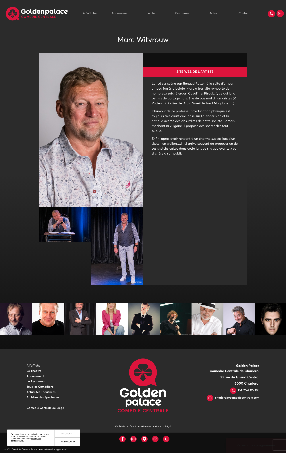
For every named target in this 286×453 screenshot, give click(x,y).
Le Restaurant (36, 381)
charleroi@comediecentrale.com (233, 397)
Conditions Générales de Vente (145, 426)
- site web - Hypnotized (55, 449)
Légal (168, 426)
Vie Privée (120, 426)
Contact (244, 13)
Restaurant (182, 13)
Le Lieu (151, 13)
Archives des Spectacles (43, 397)
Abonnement (120, 13)
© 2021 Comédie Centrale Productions (24, 449)
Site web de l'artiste (194, 72)
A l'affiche (89, 13)
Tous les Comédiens (40, 386)
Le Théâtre (34, 371)
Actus (213, 13)
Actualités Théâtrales (41, 392)
